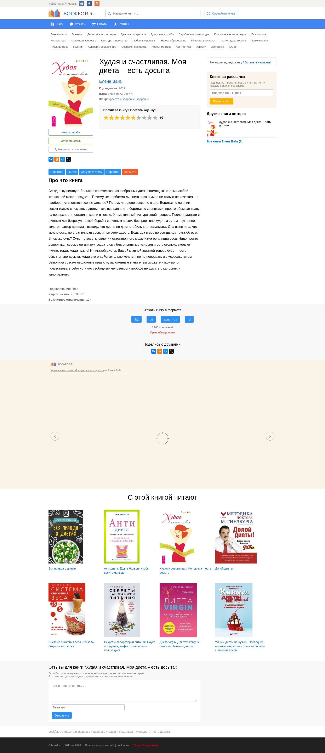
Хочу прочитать (91, 172)
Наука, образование (173, 40)
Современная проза (134, 46)
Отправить (62, 715)
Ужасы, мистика (161, 46)
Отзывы (80, 24)
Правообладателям (146, 745)
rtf (189, 319)
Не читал (130, 172)
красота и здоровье (122, 99)
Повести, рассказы (203, 40)
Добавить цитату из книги (71, 149)
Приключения (259, 40)
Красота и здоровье (84, 40)
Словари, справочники (102, 46)
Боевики (77, 34)
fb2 (136, 319)
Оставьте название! (258, 62)
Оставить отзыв (71, 140)
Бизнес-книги (59, 34)
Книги (59, 24)
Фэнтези (201, 46)
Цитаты (102, 24)
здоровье (143, 99)
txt (151, 319)
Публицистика (59, 46)
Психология (258, 34)
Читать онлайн (71, 132)
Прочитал (56, 172)
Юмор (232, 46)
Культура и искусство (114, 40)
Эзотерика (217, 46)
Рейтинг (124, 24)
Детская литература (133, 34)
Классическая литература (230, 34)
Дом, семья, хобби (162, 34)
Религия (78, 46)
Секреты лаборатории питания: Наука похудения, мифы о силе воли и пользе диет (129, 646)
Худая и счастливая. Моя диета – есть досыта (239, 123)
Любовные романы (144, 40)
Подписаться (221, 101)
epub (170, 319)
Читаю (72, 172)
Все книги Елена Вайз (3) (224, 141)
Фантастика (183, 46)
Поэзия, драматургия (232, 40)
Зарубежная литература (194, 34)
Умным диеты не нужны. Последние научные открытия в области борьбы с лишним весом (240, 646)
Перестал (112, 172)
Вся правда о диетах (62, 568)
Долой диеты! (224, 568)
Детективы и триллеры (101, 34)
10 (155, 117)
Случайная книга (223, 13)
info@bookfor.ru (119, 745)
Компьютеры (59, 40)
